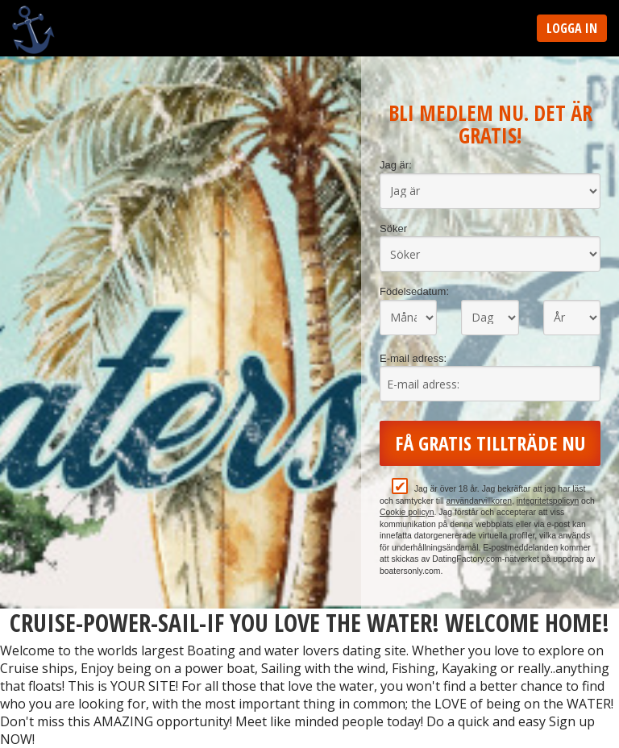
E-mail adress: (413, 358)
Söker (393, 228)
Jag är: (396, 165)
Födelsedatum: (414, 291)
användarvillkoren (479, 501)
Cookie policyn (407, 512)
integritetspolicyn (548, 501)
